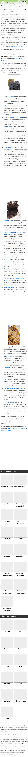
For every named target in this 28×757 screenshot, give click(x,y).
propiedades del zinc (17, 46)
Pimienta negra (8, 147)
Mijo (5, 379)
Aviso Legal (14, 754)
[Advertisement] (14, 183)
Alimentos (22, 1)
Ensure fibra (7, 367)
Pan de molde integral (10, 136)
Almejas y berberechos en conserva (14, 117)
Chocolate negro (8, 220)
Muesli (5, 269)
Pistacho (6, 159)
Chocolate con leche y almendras (13, 388)
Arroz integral (7, 347)
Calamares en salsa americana (12, 106)
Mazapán (6, 259)
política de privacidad (7, 754)
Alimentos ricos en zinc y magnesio (11, 6)
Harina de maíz (8, 356)
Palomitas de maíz (9, 402)
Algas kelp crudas (9, 96)
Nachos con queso (9, 287)
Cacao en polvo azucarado (11, 246)
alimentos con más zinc (13, 428)
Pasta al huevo (8, 126)
